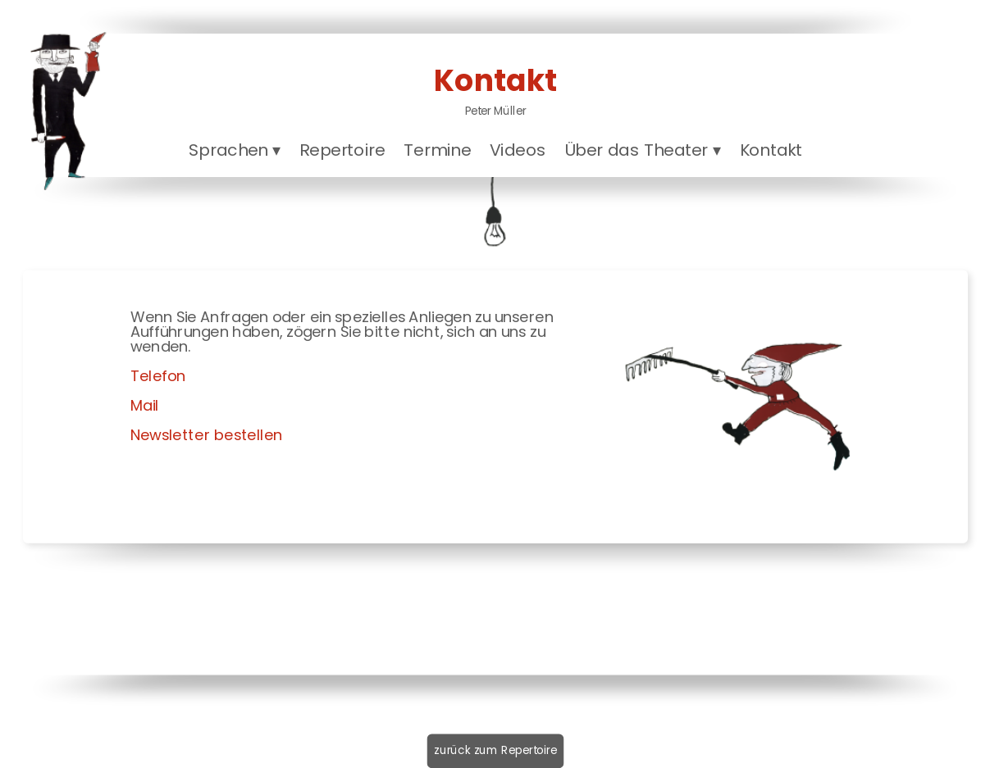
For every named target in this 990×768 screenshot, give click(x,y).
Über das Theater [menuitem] (641, 150)
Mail (144, 405)
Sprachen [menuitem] (234, 150)
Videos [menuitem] (517, 150)
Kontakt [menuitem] (770, 150)
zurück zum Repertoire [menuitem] (495, 750)
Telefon (157, 375)
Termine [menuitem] (437, 150)
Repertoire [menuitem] (342, 150)
